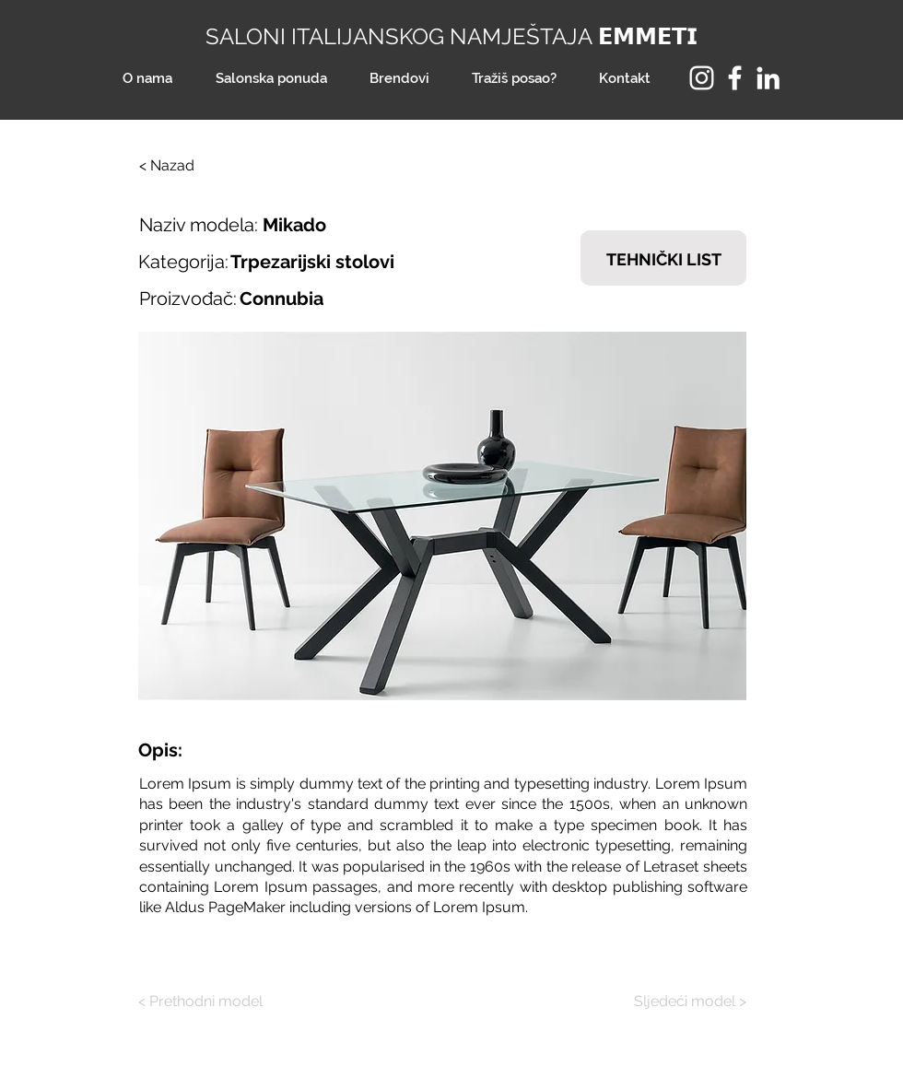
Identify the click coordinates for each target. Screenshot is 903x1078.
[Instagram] (702, 78)
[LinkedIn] (768, 78)
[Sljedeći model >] (677, 1001)
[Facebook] (735, 78)
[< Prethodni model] (207, 1001)
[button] (442, 516)
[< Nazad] (200, 165)
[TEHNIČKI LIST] (663, 258)
